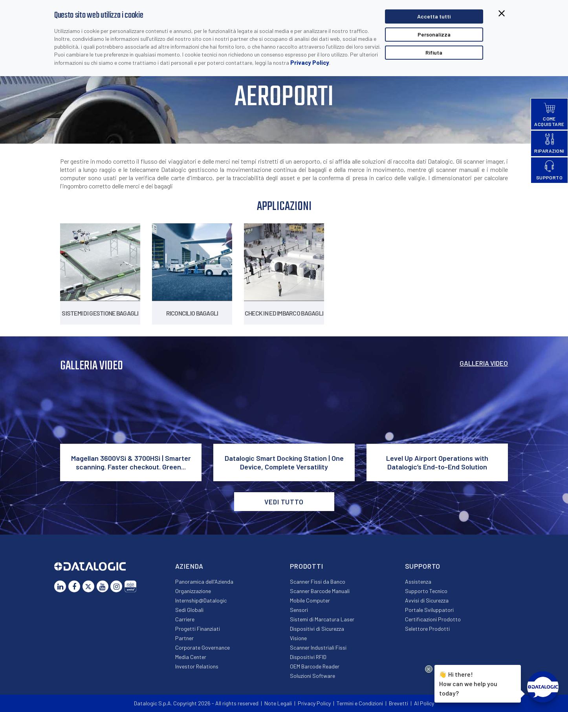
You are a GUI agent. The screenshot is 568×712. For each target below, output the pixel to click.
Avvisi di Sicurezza (427, 600)
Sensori (299, 609)
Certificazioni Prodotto (433, 619)
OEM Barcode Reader (314, 666)
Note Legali (278, 703)
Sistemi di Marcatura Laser (322, 619)
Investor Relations (196, 666)
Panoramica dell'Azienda (204, 581)
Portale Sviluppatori (429, 609)
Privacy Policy (309, 62)
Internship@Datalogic (201, 600)
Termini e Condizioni (360, 703)
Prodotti (306, 566)
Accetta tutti (434, 16)
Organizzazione (193, 591)
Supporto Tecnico (426, 591)
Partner (184, 638)
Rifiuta (433, 52)
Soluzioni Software (312, 675)
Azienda (189, 566)
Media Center (190, 657)
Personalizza (434, 34)
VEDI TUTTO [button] (284, 502)
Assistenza (418, 581)
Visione (298, 638)
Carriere (184, 619)
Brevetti (398, 703)
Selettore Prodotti (427, 628)
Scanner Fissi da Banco (317, 581)
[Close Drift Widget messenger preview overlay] (428, 669)
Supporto (423, 566)
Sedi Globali (189, 609)
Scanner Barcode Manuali (320, 591)
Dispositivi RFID (308, 657)
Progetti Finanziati (197, 628)
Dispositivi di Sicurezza (317, 628)
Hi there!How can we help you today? (468, 683)
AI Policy (424, 703)
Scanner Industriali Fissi (318, 647)
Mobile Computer (310, 600)
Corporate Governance (202, 647)
